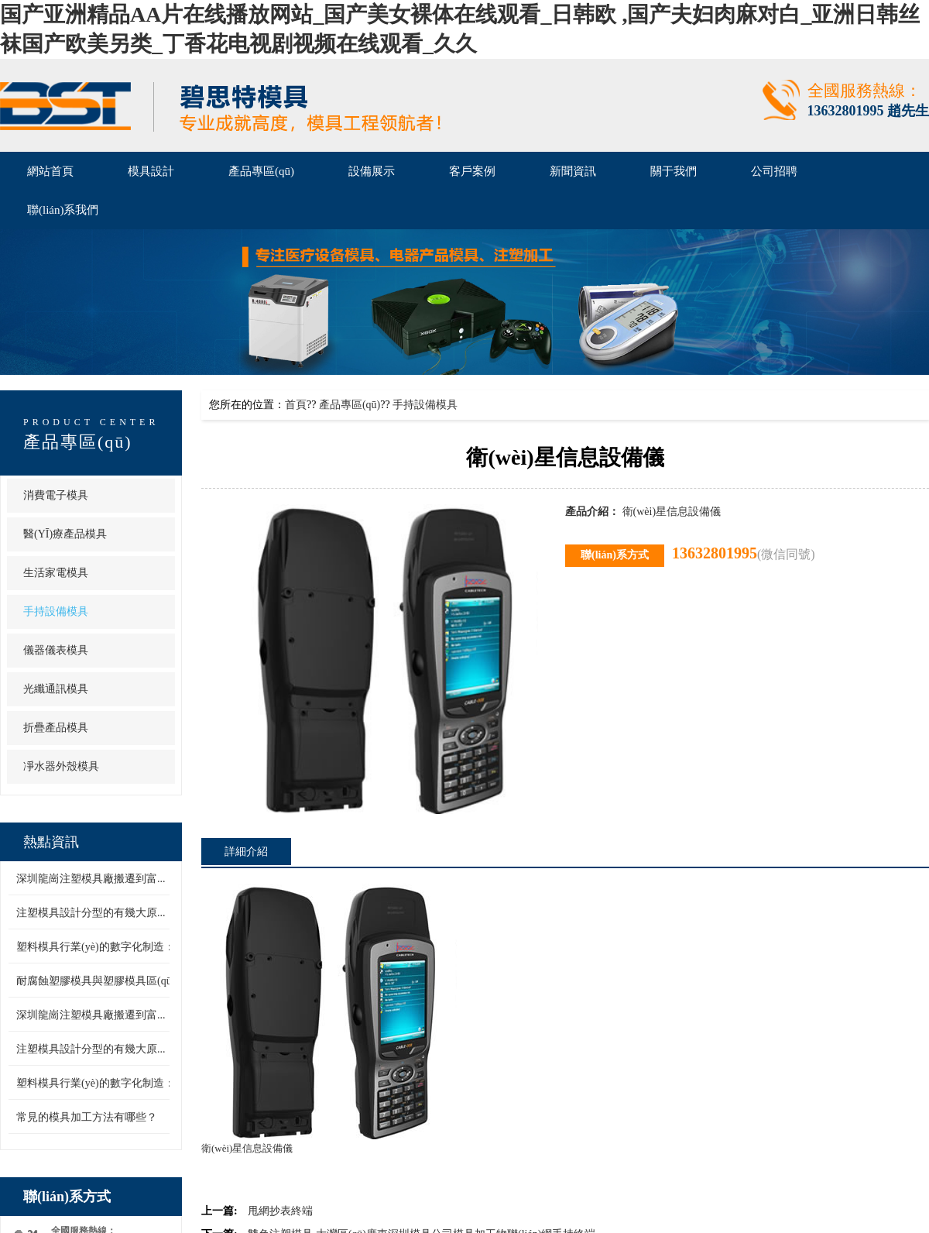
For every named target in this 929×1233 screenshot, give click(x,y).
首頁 (296, 404)
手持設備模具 (55, 611)
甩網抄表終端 (280, 1211)
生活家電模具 (55, 573)
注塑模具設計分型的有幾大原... (91, 913)
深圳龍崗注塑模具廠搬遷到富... (91, 878)
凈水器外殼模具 (61, 766)
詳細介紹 (246, 851)
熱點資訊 (51, 842)
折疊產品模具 (55, 727)
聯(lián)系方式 (67, 1196)
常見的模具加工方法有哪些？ (86, 1117)
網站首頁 (50, 171)
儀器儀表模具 (55, 650)
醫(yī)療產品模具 (65, 534)
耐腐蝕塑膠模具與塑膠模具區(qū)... (99, 981)
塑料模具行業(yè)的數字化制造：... (99, 947)
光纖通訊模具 (55, 689)
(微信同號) (786, 554)
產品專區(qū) (77, 442)
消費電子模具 (55, 495)
